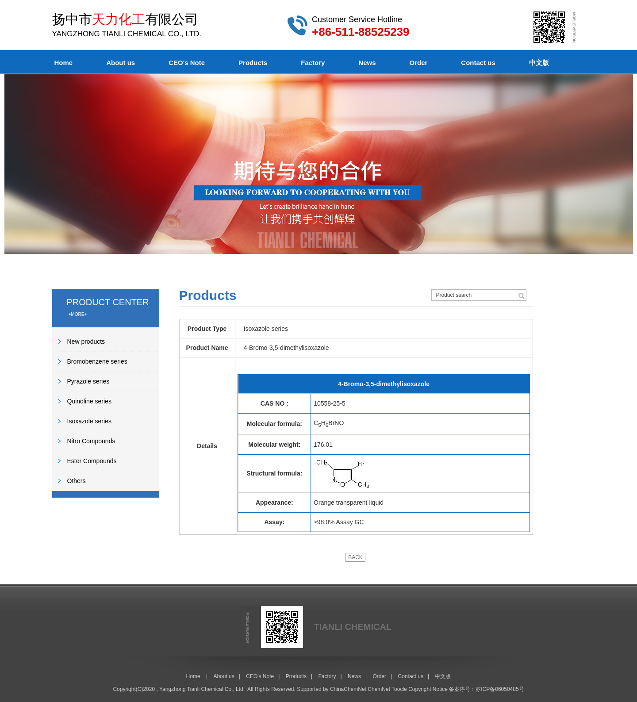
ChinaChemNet (348, 689)
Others (76, 480)
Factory (313, 62)
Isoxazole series (89, 421)
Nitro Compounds (91, 441)
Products (252, 62)
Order (419, 62)
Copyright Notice (428, 689)
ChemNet (379, 689)
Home (63, 62)
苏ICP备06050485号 (500, 689)
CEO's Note (187, 62)
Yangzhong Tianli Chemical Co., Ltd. (202, 689)
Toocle (399, 689)
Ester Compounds (92, 460)
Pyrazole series (88, 381)
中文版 (539, 62)
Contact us (478, 62)
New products (86, 341)
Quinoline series (89, 401)
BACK (355, 557)
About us (120, 62)
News (367, 62)
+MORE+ (78, 314)
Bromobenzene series (97, 361)
